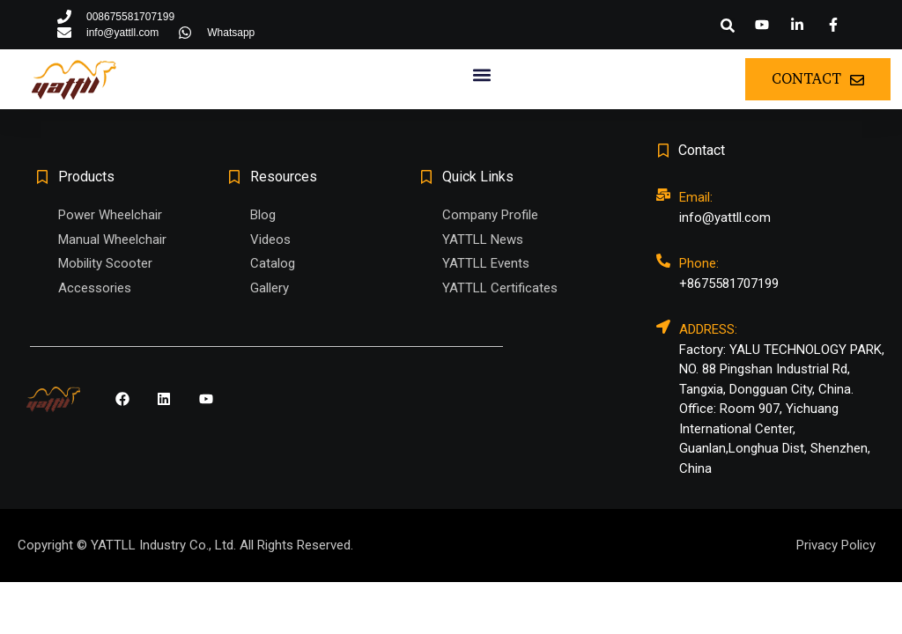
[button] (728, 25)
